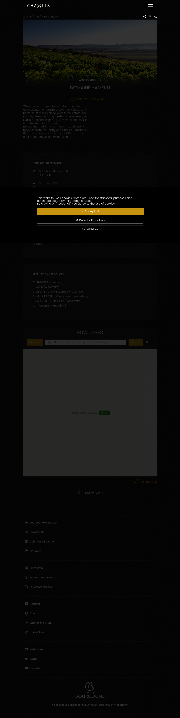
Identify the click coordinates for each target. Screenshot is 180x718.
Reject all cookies (90, 220)
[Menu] (150, 6)
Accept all (90, 211)
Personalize (90, 228)
